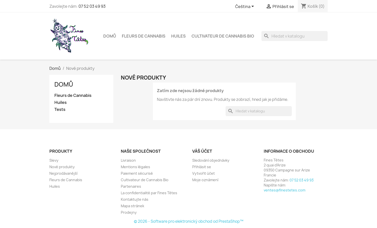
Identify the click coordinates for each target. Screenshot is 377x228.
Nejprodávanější (63, 173)
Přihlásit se (201, 166)
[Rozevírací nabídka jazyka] (245, 7)
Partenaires (131, 186)
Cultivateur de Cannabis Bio (223, 36)
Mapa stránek (132, 205)
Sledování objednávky (210, 160)
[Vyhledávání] (294, 36)
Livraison (128, 160)
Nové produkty (62, 166)
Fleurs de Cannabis (143, 36)
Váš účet (202, 151)
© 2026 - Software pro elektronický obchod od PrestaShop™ (188, 221)
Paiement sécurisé (137, 173)
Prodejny (129, 212)
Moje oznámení (205, 179)
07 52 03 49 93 (92, 6)
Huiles (178, 36)
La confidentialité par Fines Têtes (149, 192)
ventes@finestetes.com (284, 190)
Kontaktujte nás (134, 199)
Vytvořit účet (203, 173)
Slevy (53, 160)
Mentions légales (135, 166)
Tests (59, 109)
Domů (109, 36)
